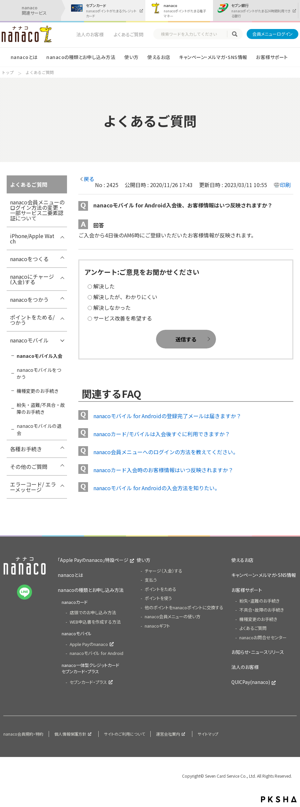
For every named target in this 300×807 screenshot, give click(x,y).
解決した (104, 286)
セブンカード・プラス (88, 682)
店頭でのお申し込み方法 (93, 612)
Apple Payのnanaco (89, 644)
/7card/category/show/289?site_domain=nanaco (62, 260)
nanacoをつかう (29, 299)
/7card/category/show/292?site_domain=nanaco (62, 278)
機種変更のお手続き (38, 390)
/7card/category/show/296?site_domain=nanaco (62, 301)
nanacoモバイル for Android (96, 653)
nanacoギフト (157, 626)
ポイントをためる (160, 589)
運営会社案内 (168, 734)
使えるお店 (158, 57)
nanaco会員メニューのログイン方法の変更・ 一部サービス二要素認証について (37, 210)
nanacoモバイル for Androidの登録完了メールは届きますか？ (167, 416)
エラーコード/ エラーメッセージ (33, 487)
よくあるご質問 (128, 34)
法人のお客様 (90, 34)
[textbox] (193, 34)
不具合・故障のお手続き (261, 610)
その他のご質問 (28, 466)
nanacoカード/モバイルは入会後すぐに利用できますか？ (161, 434)
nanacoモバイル (29, 340)
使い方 (131, 57)
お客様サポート (272, 57)
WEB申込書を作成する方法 (95, 622)
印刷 (285, 185)
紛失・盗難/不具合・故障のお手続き (41, 408)
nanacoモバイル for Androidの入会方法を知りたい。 (156, 488)
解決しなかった (112, 307)
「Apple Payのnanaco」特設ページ (93, 560)
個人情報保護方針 (70, 734)
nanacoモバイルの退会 (39, 429)
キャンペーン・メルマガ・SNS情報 (213, 57)
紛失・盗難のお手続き (259, 601)
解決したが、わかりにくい (125, 297)
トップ (8, 72)
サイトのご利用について (124, 734)
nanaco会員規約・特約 (23, 734)
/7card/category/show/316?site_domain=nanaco (62, 486)
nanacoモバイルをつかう (39, 373)
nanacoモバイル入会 (39, 355)
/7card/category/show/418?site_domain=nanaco (62, 237)
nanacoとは (24, 57)
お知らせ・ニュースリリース (257, 652)
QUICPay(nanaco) (250, 682)
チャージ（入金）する (163, 571)
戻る (89, 178)
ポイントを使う (158, 598)
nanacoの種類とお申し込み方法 (80, 57)
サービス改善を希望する (122, 318)
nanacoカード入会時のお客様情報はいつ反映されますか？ (163, 470)
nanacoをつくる (29, 258)
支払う (151, 580)
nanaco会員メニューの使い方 (172, 616)
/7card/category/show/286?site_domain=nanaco (62, 468)
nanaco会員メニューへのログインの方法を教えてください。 (165, 452)
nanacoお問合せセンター (263, 637)
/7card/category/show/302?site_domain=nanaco (62, 341)
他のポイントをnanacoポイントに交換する (184, 607)
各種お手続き (26, 449)
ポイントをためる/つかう (32, 319)
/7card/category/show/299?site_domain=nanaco (62, 318)
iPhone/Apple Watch (32, 238)
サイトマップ (208, 734)
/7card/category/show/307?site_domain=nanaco (62, 450)
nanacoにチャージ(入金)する (32, 279)
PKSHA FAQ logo (279, 799)
